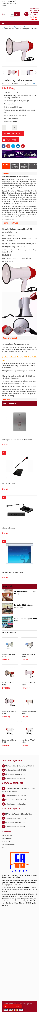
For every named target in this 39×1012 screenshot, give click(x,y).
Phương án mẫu (7, 838)
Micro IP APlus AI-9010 (9, 528)
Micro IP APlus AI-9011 (9, 484)
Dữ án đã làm (6, 841)
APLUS (33, 84)
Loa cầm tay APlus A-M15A (29, 712)
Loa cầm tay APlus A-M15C (29, 684)
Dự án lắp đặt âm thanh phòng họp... (23, 606)
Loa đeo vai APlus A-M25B (9, 684)
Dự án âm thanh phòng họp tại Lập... (24, 592)
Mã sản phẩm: (6, 84)
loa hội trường (8, 887)
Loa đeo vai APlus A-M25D (28, 655)
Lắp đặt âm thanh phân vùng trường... (25, 620)
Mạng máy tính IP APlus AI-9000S (12, 572)
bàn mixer (15, 889)
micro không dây (25, 889)
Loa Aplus (24, 27)
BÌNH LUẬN (33, 165)
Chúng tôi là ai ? (7, 835)
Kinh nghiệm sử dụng (8, 845)
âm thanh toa (29, 899)
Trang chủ (4, 27)
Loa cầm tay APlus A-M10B (29, 741)
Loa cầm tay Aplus (14, 27)
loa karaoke (17, 887)
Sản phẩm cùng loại (9, 632)
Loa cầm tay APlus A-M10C (9, 741)
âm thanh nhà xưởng (19, 901)
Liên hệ (4, 848)
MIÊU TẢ (6, 165)
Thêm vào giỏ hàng (12, 133)
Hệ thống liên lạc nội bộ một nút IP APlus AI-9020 (17, 440)
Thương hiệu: (25, 84)
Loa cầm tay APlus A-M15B (9, 712)
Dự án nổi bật (8, 586)
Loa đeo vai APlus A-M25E (9, 655)
